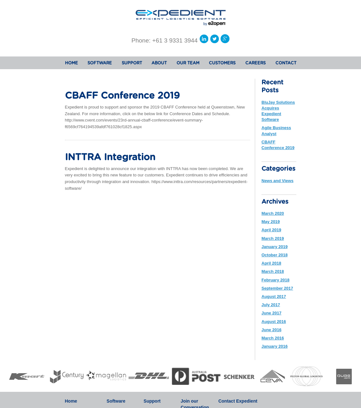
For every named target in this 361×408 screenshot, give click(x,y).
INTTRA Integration (110, 157)
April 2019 (271, 229)
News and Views (277, 180)
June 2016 (271, 329)
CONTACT (285, 63)
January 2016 (274, 346)
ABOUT (159, 63)
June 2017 (271, 313)
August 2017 (273, 296)
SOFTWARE (99, 63)
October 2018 (274, 255)
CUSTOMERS (222, 63)
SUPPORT (132, 63)
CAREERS (255, 63)
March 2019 (272, 238)
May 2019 (270, 221)
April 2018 (271, 263)
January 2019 (274, 246)
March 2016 (272, 338)
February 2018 (275, 280)
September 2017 (277, 288)
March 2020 (272, 213)
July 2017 (270, 304)
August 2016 (273, 321)
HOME (71, 63)
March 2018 (272, 271)
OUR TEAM (188, 63)
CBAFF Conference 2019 (122, 96)
